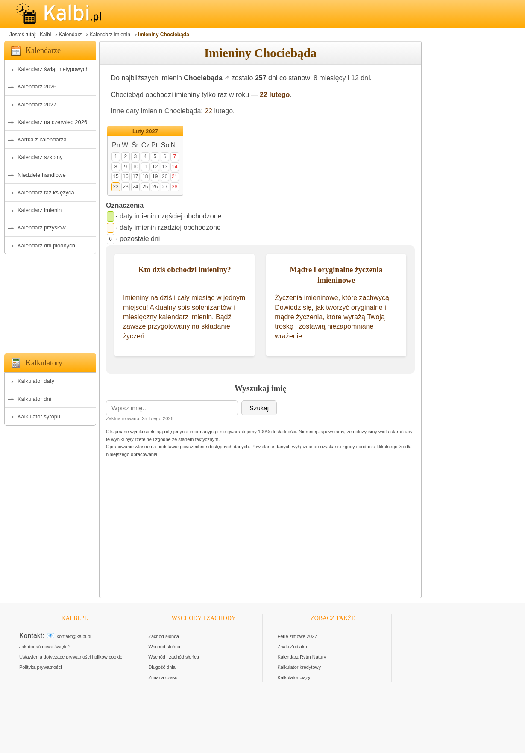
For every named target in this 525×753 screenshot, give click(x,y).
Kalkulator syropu (39, 416)
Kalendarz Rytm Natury (302, 656)
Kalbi (44, 35)
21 (174, 176)
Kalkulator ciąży (294, 677)
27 (164, 187)
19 (155, 176)
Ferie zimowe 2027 (297, 636)
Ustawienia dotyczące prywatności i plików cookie (71, 656)
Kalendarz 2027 (37, 104)
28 (174, 187)
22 (208, 111)
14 (174, 167)
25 (145, 187)
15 (115, 176)
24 (135, 187)
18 (145, 176)
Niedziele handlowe (42, 175)
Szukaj (259, 408)
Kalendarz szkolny (40, 157)
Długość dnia (162, 667)
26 (155, 187)
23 (125, 187)
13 (164, 167)
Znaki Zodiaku (292, 646)
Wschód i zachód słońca (173, 656)
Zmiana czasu (162, 677)
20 (164, 176)
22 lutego (275, 94)
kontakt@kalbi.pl (74, 636)
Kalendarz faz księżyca (46, 192)
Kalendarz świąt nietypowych (53, 69)
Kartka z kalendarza (42, 139)
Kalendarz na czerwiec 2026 (52, 122)
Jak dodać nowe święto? (44, 646)
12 (155, 167)
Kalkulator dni (34, 399)
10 (135, 167)
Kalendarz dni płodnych (46, 245)
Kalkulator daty (36, 381)
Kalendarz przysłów (42, 227)
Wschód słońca (164, 646)
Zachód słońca (163, 636)
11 (145, 167)
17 (135, 176)
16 (125, 176)
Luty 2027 (145, 131)
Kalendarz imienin (109, 35)
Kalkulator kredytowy (299, 667)
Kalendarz (70, 35)
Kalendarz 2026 (37, 86)
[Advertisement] (50, 301)
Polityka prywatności (40, 667)
